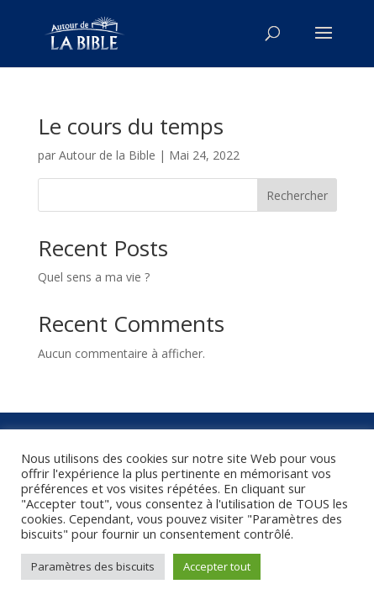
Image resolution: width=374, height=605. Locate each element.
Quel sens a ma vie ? (94, 277)
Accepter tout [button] (216, 566)
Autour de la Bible (107, 155)
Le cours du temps (131, 126)
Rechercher (297, 195)
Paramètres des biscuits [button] (93, 566)
